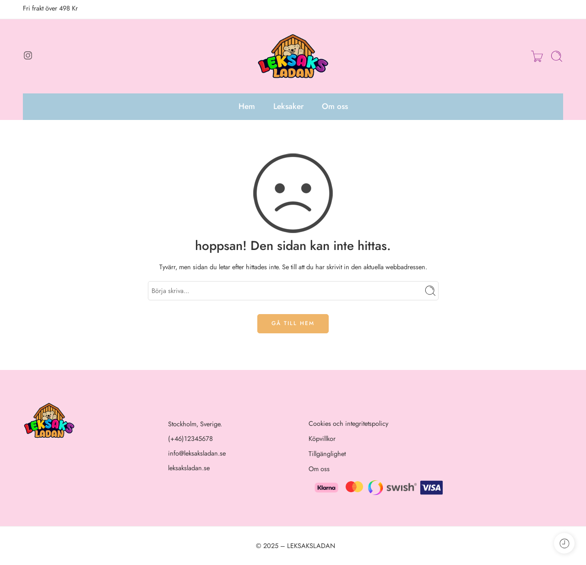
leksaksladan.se (189, 468)
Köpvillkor (322, 438)
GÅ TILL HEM (293, 323)
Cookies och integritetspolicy (348, 423)
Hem (247, 106)
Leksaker (288, 106)
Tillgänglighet (327, 453)
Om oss (335, 106)
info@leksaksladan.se (197, 453)
